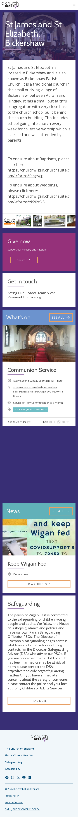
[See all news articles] (61, 511)
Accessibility (12, 769)
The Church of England (19, 748)
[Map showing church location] (39, 464)
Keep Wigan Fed (27, 563)
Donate (23, 260)
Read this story (39, 584)
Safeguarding (13, 762)
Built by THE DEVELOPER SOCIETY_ (22, 809)
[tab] (19, 422)
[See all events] (61, 317)
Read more (39, 700)
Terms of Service (14, 802)
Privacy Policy (12, 795)
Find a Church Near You (19, 755)
